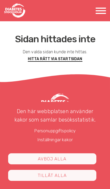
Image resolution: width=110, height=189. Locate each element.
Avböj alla (52, 158)
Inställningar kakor (55, 139)
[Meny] (101, 11)
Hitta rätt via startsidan (55, 59)
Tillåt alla (52, 175)
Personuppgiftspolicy (55, 130)
